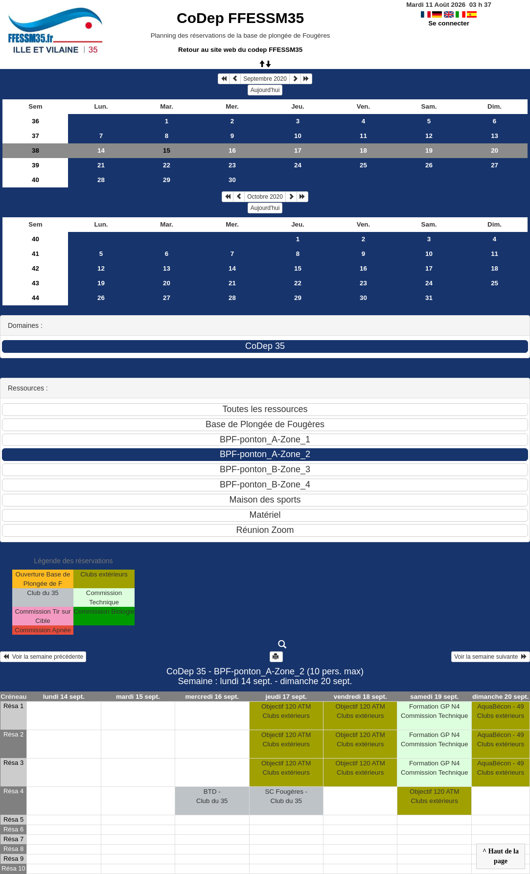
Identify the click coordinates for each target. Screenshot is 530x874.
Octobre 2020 (265, 196)
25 (363, 165)
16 (232, 150)
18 (363, 150)
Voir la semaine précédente (43, 656)
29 (166, 180)
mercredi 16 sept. (212, 696)
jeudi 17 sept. (286, 696)
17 (297, 150)
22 (166, 165)
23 (232, 165)
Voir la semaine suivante (490, 656)
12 (429, 135)
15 (297, 268)
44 (35, 297)
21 (101, 165)
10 (297, 135)
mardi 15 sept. (138, 696)
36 (35, 121)
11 (363, 135)
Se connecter (448, 23)
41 (35, 253)
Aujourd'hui (265, 90)
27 (494, 165)
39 (35, 165)
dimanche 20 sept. (500, 696)
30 (232, 180)
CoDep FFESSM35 (240, 18)
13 (494, 135)
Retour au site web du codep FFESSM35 (240, 49)
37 (35, 135)
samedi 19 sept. (434, 696)
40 (35, 180)
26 (429, 165)
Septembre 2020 (265, 78)
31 (429, 297)
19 (429, 150)
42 (35, 268)
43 (35, 283)
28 (101, 180)
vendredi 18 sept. (360, 696)
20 (494, 150)
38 (35, 150)
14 (101, 150)
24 (297, 165)
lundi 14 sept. (64, 696)
